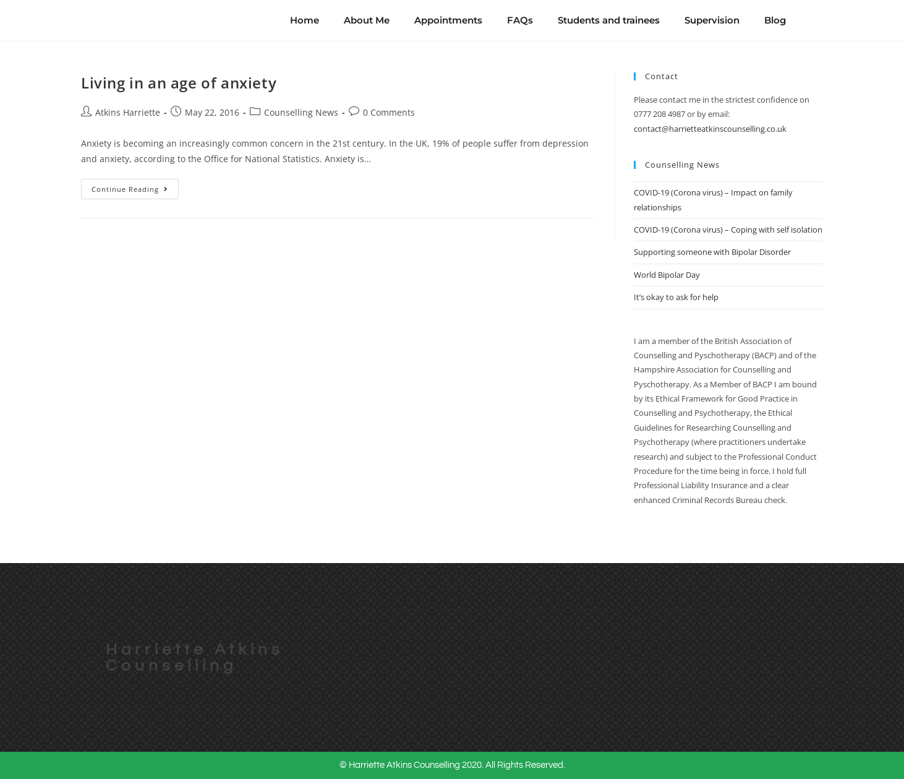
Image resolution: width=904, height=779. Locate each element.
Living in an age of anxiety (178, 82)
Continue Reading (135, 186)
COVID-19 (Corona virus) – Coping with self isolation (728, 229)
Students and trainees (609, 20)
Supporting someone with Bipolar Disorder (712, 251)
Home (304, 20)
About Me (367, 20)
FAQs (520, 20)
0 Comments (389, 112)
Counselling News (301, 112)
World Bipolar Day (667, 274)
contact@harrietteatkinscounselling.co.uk (710, 128)
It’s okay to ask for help (676, 297)
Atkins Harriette (127, 112)
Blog (775, 20)
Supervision (712, 20)
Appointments (448, 20)
